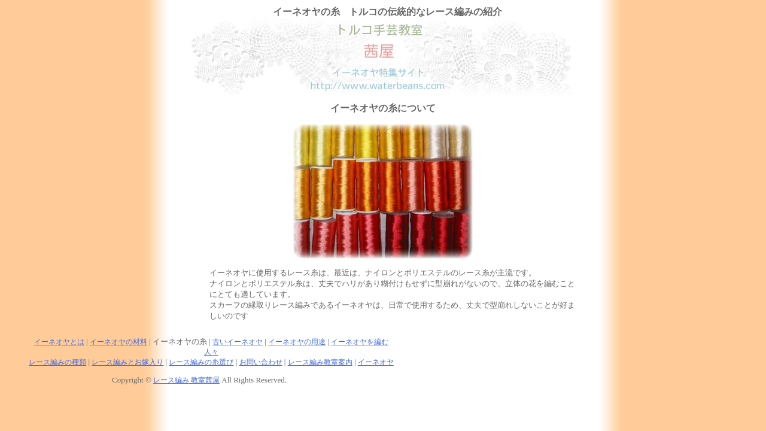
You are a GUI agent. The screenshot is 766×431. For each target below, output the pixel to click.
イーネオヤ (376, 362)
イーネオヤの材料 (118, 342)
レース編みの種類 (57, 362)
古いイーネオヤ (237, 342)
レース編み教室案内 (320, 362)
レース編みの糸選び (201, 362)
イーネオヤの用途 (297, 342)
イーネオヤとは (59, 342)
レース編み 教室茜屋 (186, 380)
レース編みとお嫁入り (127, 362)
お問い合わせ (260, 362)
